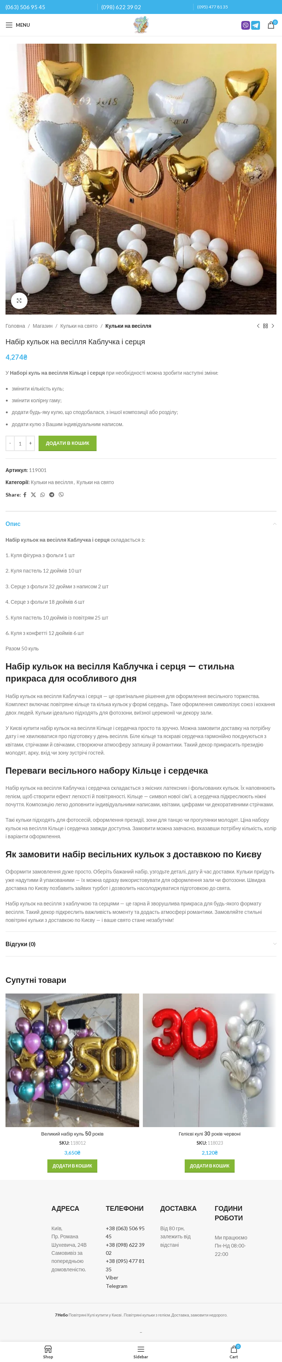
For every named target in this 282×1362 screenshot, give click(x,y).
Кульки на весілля (128, 326)
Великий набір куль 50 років (72, 1133)
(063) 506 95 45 (25, 7)
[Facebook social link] (25, 495)
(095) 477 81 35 (212, 7)
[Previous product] (258, 326)
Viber (112, 1277)
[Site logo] (141, 24)
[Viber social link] (61, 495)
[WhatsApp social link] (42, 495)
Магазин (43, 326)
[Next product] (272, 326)
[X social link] (33, 495)
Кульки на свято (79, 326)
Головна (15, 326)
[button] (72, 1166)
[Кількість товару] (20, 443)
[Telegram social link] (52, 495)
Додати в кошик (67, 443)
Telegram (116, 1286)
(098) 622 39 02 (121, 7)
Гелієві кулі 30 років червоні (209, 1133)
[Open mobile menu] (18, 25)
